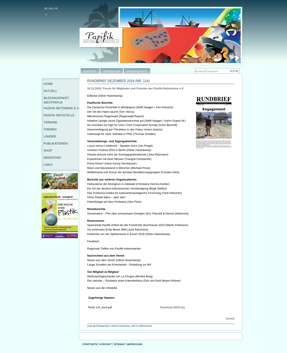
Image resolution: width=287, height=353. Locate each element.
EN (51, 8)
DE (45, 8)
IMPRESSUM (111, 71)
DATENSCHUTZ (137, 71)
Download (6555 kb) (172, 307)
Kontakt (106, 344)
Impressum (134, 344)
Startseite (90, 344)
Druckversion (121, 326)
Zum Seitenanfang (98, 326)
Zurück (229, 318)
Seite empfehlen (141, 326)
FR (56, 8)
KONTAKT (90, 71)
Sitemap (119, 344)
